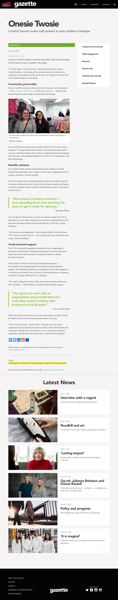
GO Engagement (14, 363)
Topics (11, 360)
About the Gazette (16, 578)
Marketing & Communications (20, 590)
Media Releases (14, 594)
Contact (11, 586)
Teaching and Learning (59, 363)
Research (86, 61)
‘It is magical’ (70, 536)
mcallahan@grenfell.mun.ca (16, 350)
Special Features (89, 83)
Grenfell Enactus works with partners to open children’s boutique (49, 31)
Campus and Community (92, 47)
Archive (11, 582)
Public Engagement (37, 363)
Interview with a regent (78, 397)
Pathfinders (48, 91)
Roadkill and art (72, 425)
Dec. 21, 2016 (13, 51)
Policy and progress (76, 508)
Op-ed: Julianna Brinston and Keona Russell (82, 482)
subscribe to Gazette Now (53, 370)
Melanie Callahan (17, 56)
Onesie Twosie (33, 23)
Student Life (47, 363)
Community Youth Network (24, 91)
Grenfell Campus (25, 363)
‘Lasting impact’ (72, 453)
